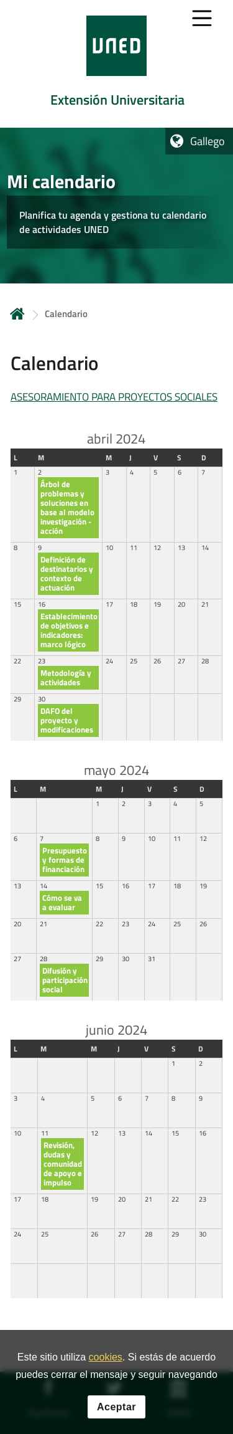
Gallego (207, 141)
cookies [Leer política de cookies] (105, 1359)
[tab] (116, 64)
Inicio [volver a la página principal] (17, 313)
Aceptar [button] (116, 1408)
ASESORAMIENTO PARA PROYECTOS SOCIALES (114, 397)
